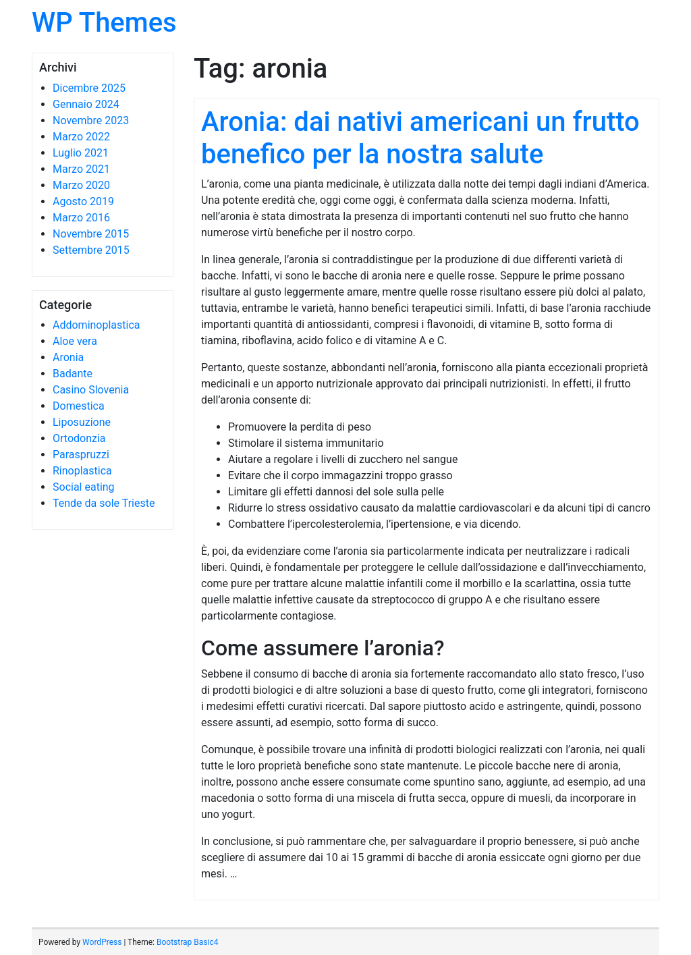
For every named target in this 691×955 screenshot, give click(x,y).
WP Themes (104, 22)
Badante (72, 373)
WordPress (101, 942)
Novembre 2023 (91, 120)
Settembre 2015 (91, 250)
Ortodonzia (79, 438)
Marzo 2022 (81, 136)
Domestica (79, 406)
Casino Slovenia (91, 389)
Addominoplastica (96, 325)
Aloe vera (75, 341)
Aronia (68, 357)
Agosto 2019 (83, 201)
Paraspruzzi (81, 454)
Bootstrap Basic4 (187, 942)
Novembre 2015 (91, 233)
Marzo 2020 (81, 185)
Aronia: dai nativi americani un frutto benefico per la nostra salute (420, 138)
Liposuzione (82, 422)
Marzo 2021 (81, 169)
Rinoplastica (82, 470)
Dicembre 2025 (89, 88)
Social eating (84, 487)
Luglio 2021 (81, 152)
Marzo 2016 (81, 217)
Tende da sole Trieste (104, 503)
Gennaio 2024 (86, 104)
